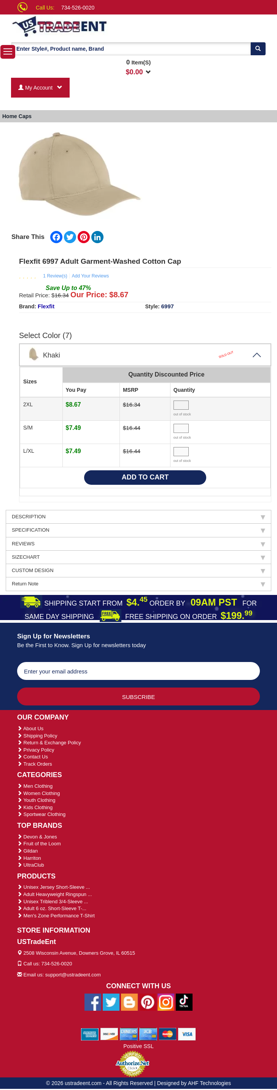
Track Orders (34, 764)
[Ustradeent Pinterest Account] (147, 1002)
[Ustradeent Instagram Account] (166, 1002)
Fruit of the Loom (39, 843)
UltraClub (30, 865)
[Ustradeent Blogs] (129, 1002)
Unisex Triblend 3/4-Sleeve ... (52, 901)
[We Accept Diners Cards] (129, 1034)
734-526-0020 (77, 8)
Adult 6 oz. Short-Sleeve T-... (51, 908)
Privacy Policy (35, 750)
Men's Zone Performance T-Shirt (56, 915)
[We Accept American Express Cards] (90, 1034)
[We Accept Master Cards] (168, 1034)
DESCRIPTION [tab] (138, 517)
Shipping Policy (37, 736)
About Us (30, 728)
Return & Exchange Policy (49, 742)
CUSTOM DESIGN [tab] (138, 570)
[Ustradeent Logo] (83, 25)
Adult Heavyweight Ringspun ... (54, 894)
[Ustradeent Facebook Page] (92, 1002)
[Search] (258, 48)
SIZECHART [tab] (138, 557)
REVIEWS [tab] (138, 544)
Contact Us (32, 757)
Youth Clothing (36, 800)
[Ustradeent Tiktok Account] (184, 1002)
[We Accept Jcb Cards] (148, 1034)
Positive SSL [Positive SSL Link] (138, 1046)
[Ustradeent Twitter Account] (111, 1002)
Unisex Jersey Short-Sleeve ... (53, 887)
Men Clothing (35, 786)
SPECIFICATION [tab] (138, 530)
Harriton (29, 858)
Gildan (27, 851)
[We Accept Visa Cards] (187, 1034)
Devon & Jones (37, 837)
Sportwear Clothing (41, 814)
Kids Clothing (35, 807)
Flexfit (46, 306)
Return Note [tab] (138, 584)
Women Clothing (38, 793)
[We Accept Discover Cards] (109, 1034)
